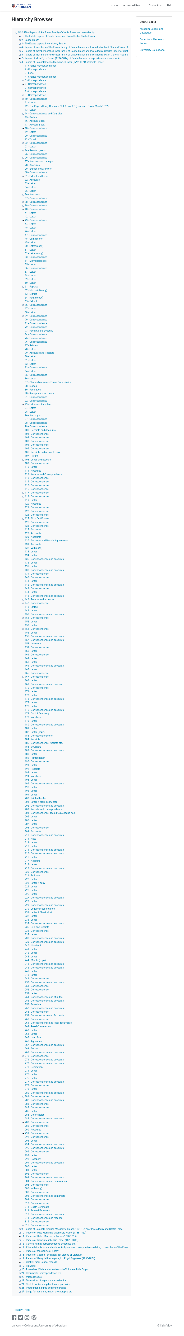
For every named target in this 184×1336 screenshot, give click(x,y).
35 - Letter (30, 190)
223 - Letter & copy (35, 883)
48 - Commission (34, 238)
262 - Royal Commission (38, 1026)
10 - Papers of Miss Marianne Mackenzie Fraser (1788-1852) (53, 1232)
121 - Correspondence (37, 507)
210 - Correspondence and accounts (44, 835)
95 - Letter (30, 411)
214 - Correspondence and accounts (44, 849)
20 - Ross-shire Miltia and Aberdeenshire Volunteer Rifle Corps (54, 1269)
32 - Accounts (32, 179)
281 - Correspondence (37, 1096)
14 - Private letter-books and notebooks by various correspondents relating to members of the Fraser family (78, 1247)
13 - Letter (30, 109)
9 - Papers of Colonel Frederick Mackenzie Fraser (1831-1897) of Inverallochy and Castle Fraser (72, 1229)
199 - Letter (31, 794)
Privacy (18, 1309)
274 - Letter (31, 1070)
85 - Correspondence (36, 375)
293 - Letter (31, 1140)
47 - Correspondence (36, 235)
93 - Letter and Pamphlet (38, 404)
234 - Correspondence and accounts (44, 923)
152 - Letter (31, 621)
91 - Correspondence (36, 397)
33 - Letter (30, 183)
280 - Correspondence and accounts (44, 1092)
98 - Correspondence (36, 422)
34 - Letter (30, 187)
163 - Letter (31, 662)
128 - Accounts (33, 533)
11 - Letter (30, 102)
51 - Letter (30, 249)
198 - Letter (31, 790)
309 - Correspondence (37, 1199)
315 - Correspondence (37, 1221)
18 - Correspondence (36, 128)
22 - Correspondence (36, 143)
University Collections (152, 50)
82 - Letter (30, 363)
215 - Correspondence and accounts (44, 853)
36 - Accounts (32, 194)
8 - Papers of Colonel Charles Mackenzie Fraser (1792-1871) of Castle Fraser (62, 62)
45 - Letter (30, 227)
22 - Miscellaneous (31, 1277)
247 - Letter (31, 971)
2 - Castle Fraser (30, 40)
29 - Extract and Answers (38, 168)
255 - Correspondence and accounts (44, 1000)
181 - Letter (31, 728)
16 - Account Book (35, 120)
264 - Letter (31, 1033)
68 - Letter (30, 312)
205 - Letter (31, 816)
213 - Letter (31, 846)
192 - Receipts (32, 768)
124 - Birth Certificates (37, 518)
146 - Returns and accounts (39, 599)
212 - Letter (31, 842)
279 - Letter (31, 1089)
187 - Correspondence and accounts (44, 750)
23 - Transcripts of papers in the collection (44, 1280)
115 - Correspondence (37, 485)
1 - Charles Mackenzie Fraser (40, 65)
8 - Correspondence (35, 91)
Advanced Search (133, 5)
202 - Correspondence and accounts (44, 805)
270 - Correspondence (37, 1056)
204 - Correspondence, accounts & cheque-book (50, 813)
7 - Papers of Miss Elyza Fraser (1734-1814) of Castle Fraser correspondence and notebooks (71, 58)
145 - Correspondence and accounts (44, 595)
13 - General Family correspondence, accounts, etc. (48, 1243)
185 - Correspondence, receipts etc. (44, 743)
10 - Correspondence (36, 98)
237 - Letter (31, 934)
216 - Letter (31, 857)
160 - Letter (31, 651)
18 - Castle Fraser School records (39, 1262)
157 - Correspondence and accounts (44, 640)
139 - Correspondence (37, 573)
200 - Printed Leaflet (36, 798)
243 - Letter (31, 956)
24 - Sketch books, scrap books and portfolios (45, 1284)
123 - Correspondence (37, 514)
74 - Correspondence (36, 334)
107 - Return (31, 455)
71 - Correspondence (36, 323)
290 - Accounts (33, 1129)
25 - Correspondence (36, 154)
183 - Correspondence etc (39, 735)
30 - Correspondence (36, 172)
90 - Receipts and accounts (39, 393)
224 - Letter (31, 886)
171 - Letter (31, 691)
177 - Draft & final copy (37, 713)
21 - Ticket (30, 139)
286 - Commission (34, 1114)
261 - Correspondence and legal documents (48, 1022)
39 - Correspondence (36, 205)
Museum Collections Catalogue (151, 30)
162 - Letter (31, 658)
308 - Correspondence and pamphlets (45, 1195)
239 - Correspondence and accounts (44, 942)
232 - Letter (31, 916)
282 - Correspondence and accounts (44, 1100)
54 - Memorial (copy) (36, 260)
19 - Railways (28, 1265)
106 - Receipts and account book (42, 452)
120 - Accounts (33, 503)
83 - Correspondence (36, 367)
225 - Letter (31, 890)
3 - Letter (29, 73)
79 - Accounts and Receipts (39, 352)
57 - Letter (30, 271)
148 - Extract (31, 607)
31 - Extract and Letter (37, 176)
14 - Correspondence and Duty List (43, 113)
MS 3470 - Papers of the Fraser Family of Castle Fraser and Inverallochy (56, 32)
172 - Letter (31, 695)
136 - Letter (31, 562)
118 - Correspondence (37, 496)
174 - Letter (31, 702)
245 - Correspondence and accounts (44, 963)
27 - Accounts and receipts (39, 161)
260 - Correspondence (37, 1019)
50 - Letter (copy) (34, 246)
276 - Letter (31, 1078)
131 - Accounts (33, 544)
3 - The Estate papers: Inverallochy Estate (43, 43)
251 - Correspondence (37, 986)
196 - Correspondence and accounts (44, 783)
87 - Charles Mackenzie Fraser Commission (48, 382)
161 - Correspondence (37, 654)
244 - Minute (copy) (35, 960)
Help (169, 5)
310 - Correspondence (37, 1203)
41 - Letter (30, 213)
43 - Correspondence (36, 220)
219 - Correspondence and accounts (44, 868)
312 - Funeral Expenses (37, 1210)
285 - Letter (31, 1111)
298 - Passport (33, 1159)
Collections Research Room (152, 41)
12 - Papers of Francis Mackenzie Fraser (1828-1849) (49, 1240)
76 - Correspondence (36, 341)
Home (114, 5)
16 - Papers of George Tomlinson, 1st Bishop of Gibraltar (51, 1254)
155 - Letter (31, 632)
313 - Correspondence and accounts (44, 1214)
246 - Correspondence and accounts (44, 967)
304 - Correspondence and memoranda (46, 1181)
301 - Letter (31, 1170)
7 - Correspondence (35, 87)
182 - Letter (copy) (35, 732)
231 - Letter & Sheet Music (39, 912)
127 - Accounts (33, 529)
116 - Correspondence (37, 489)
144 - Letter (31, 592)
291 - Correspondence (37, 1133)
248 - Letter (31, 975)
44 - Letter (30, 224)
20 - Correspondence (36, 135)
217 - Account (32, 860)
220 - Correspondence (37, 872)
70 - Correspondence (36, 319)
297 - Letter (31, 1155)
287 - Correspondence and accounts (44, 1118)
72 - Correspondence (36, 327)
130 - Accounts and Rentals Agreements (46, 540)
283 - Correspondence (37, 1103)
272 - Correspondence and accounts (44, 1063)
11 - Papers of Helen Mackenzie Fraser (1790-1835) (49, 1236)
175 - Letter (31, 706)
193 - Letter (31, 772)
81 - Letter (30, 360)
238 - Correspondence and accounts (44, 938)
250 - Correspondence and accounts (44, 982)
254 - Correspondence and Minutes (43, 997)
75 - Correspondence (36, 338)
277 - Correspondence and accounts (44, 1081)
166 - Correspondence (37, 673)
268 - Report (31, 1048)
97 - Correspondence (36, 419)
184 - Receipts (32, 739)
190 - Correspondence (37, 761)
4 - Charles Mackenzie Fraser (40, 76)
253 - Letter (31, 993)
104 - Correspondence (37, 444)
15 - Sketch (31, 117)
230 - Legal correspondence (40, 908)
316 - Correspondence (37, 1225)
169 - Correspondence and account (43, 684)
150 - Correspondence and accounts (44, 614)
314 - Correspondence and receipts (43, 1218)
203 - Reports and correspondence (43, 809)
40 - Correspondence (36, 209)
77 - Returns (31, 345)
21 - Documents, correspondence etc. (41, 1273)
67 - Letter (30, 308)
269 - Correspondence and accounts (44, 1052)
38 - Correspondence (36, 202)
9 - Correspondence (35, 95)
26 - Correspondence (36, 157)
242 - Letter (31, 952)
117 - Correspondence (37, 492)
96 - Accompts (32, 415)
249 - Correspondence (37, 978)
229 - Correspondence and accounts (44, 905)
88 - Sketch (31, 386)
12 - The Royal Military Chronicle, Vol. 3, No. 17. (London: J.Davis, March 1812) (67, 106)
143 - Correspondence (37, 588)
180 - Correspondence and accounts (44, 724)
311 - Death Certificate (37, 1206)
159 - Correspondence (37, 647)
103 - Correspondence (37, 441)
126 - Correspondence (37, 525)
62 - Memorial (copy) (36, 290)
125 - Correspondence (37, 522)
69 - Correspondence (36, 316)
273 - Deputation (34, 1067)
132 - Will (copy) (33, 548)
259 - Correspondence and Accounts (44, 1015)
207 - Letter (31, 824)
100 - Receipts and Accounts (40, 430)
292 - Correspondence (37, 1136)
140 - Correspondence (37, 577)
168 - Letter (31, 680)
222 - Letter (31, 879)
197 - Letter (31, 787)
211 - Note (30, 838)
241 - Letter (31, 949)
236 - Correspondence (37, 930)
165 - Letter (31, 669)
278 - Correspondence (37, 1085)
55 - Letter (30, 264)
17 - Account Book (35, 124)
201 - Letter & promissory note (41, 801)
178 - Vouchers (33, 717)
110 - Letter (31, 466)
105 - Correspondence (37, 448)
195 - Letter (31, 779)
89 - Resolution (33, 389)
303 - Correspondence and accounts (44, 1177)
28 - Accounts (32, 165)
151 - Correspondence (37, 617)
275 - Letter (31, 1074)
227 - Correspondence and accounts (44, 897)
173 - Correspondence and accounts (44, 698)
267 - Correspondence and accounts (44, 1045)
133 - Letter (31, 551)
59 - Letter (30, 279)
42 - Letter (30, 216)
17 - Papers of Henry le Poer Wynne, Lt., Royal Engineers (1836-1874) (58, 1258)
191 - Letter (31, 765)
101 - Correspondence (37, 433)
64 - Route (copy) (34, 297)
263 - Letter (31, 1030)
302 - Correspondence (37, 1173)
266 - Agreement (34, 1041)
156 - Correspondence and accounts (44, 636)
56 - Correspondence (36, 268)
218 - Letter (31, 864)
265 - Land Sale (33, 1037)
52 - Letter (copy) (34, 253)
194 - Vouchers (33, 776)
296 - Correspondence (37, 1151)
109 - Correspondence (37, 463)
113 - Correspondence (37, 478)
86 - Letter (30, 378)
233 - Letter (31, 919)
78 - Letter (30, 349)
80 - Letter (30, 356)
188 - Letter (31, 754)
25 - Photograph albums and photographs (43, 1287)
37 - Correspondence (36, 198)
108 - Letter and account (38, 459)
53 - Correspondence (36, 257)
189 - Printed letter (35, 757)
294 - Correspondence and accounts (44, 1144)
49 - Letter (30, 242)
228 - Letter (31, 901)
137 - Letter (31, 566)
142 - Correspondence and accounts (44, 584)
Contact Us (155, 5)
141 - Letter (31, 581)
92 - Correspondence (36, 400)
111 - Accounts (33, 470)
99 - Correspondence (36, 426)
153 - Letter (31, 625)
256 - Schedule (33, 1004)
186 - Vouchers (33, 746)
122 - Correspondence (37, 511)
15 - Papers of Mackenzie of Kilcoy (39, 1251)
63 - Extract (31, 293)
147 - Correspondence (37, 603)
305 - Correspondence (37, 1184)
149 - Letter (31, 610)
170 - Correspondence (37, 687)
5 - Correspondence (35, 80)
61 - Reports (31, 286)
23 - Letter (30, 146)
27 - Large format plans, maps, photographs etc (46, 1291)
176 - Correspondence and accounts (44, 710)
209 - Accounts (33, 831)
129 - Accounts (33, 537)
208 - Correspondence (37, 827)
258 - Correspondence (37, 1011)
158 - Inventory (33, 643)
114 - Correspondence (37, 481)
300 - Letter (31, 1166)
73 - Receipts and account (39, 330)
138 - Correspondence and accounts (44, 570)
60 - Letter (30, 282)
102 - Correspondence (37, 437)
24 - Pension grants (35, 150)
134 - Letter (31, 555)
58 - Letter (30, 275)
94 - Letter (30, 408)
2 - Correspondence (35, 69)
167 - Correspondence (37, 676)
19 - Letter (30, 132)
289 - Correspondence (37, 1125)
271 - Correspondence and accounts (44, 1059)
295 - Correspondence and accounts (44, 1148)
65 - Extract (31, 301)
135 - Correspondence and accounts (44, 559)
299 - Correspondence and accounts (44, 1162)
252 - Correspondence (37, 989)
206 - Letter (31, 820)
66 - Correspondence (36, 305)
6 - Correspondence (35, 84)
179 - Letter (31, 721)
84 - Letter (30, 371)
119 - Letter (31, 500)
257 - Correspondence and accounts (44, 1008)
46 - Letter (30, 231)
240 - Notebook (33, 945)
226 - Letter (31, 894)
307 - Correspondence (37, 1192)
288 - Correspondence (37, 1122)
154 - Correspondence (37, 628)
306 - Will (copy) (33, 1188)
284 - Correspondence (37, 1107)
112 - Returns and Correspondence (43, 474)
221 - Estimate (32, 875)
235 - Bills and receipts (37, 927)
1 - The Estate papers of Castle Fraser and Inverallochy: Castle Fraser (58, 36)
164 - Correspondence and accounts (44, 665)
